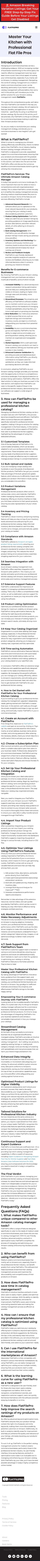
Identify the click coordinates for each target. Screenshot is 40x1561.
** (14, 890)
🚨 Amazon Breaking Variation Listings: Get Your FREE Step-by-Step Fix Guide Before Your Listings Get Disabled (20, 12)
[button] (36, 27)
